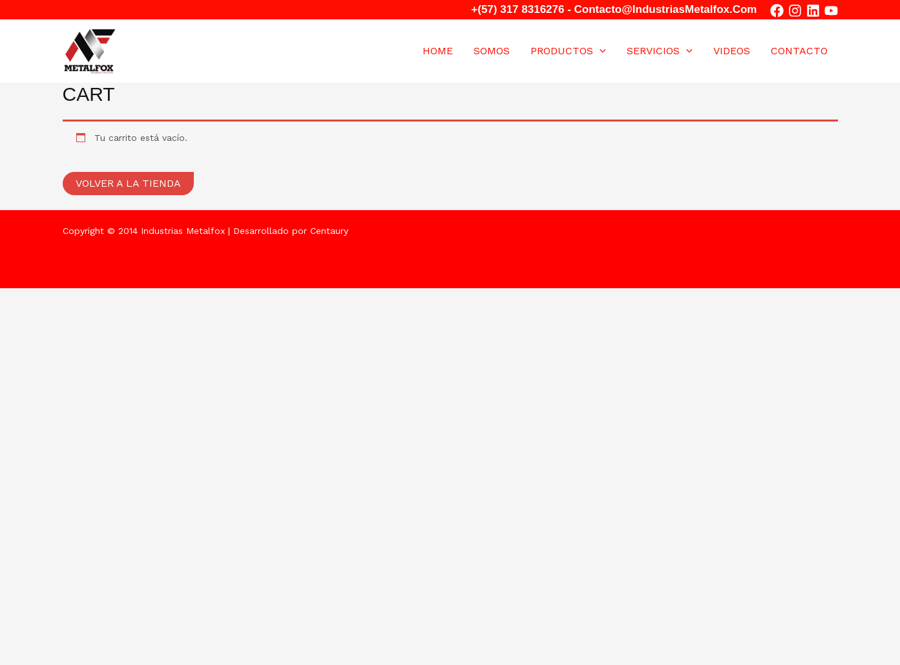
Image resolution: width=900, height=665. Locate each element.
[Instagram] (795, 10)
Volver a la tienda (128, 183)
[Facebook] (777, 10)
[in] (813, 10)
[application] (599, 51)
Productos (568, 51)
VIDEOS (731, 51)
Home (438, 51)
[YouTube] (831, 10)
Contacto (799, 51)
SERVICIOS (660, 51)
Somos (492, 51)
